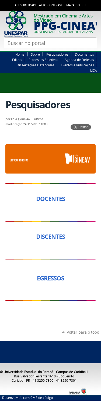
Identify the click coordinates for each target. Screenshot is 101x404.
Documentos (84, 54)
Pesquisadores (57, 54)
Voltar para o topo (83, 332)
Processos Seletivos (43, 59)
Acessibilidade (26, 5)
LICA (93, 70)
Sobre (35, 54)
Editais (17, 59)
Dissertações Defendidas (35, 65)
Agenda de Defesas (79, 59)
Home (20, 54)
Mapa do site (76, 5)
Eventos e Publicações (77, 65)
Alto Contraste (51, 5)
